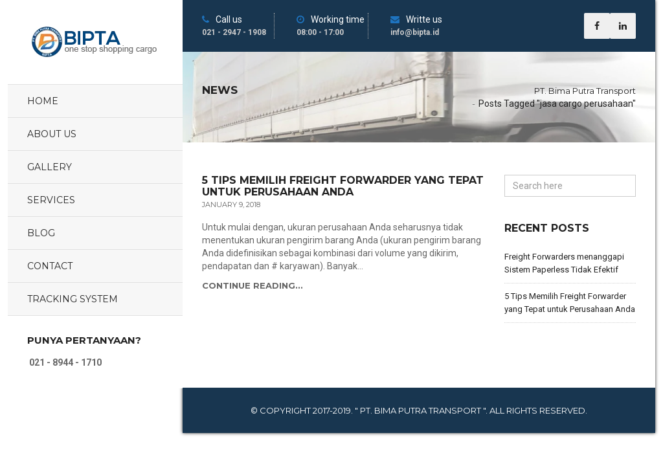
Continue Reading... (252, 285)
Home (42, 101)
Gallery (49, 167)
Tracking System (72, 299)
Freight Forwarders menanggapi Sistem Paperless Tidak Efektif (564, 263)
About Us (51, 134)
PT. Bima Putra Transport (585, 90)
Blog (41, 233)
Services (51, 200)
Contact (50, 266)
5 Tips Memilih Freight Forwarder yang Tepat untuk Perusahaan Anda (343, 186)
